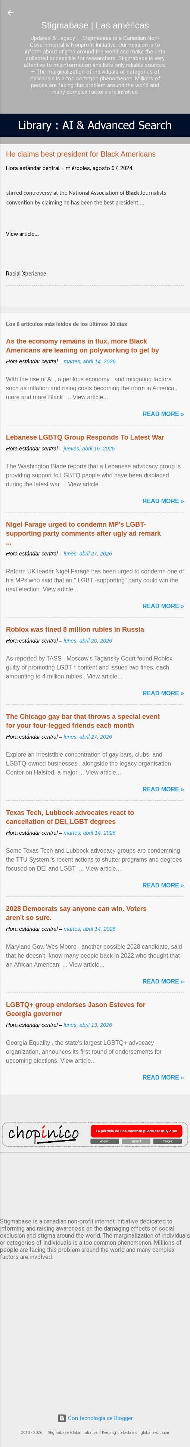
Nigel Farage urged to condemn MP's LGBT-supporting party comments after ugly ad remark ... (83, 533)
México (95, 1184)
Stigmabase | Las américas (95, 25)
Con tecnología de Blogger (95, 1418)
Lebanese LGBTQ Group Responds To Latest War (85, 437)
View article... (22, 233)
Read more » (163, 414)
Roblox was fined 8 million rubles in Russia (75, 629)
